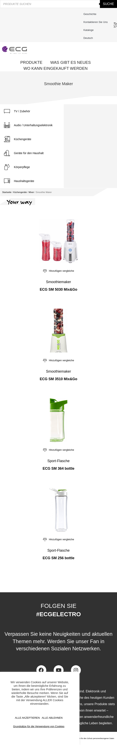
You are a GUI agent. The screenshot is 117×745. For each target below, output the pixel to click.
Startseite (6, 192)
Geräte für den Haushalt (29, 153)
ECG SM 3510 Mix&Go (58, 379)
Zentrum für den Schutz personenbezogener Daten (94, 738)
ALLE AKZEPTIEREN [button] (27, 717)
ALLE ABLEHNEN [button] (52, 717)
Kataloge (88, 30)
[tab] (32, 111)
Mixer (31, 192)
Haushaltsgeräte (24, 181)
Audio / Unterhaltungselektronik (33, 125)
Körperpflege (22, 167)
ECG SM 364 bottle (58, 468)
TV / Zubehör (22, 111)
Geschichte (89, 14)
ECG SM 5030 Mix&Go (58, 289)
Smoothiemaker (58, 282)
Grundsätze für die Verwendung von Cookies (38, 726)
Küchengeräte (22, 139)
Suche (108, 4)
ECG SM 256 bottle (58, 558)
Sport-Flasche (58, 461)
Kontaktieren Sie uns (96, 22)
